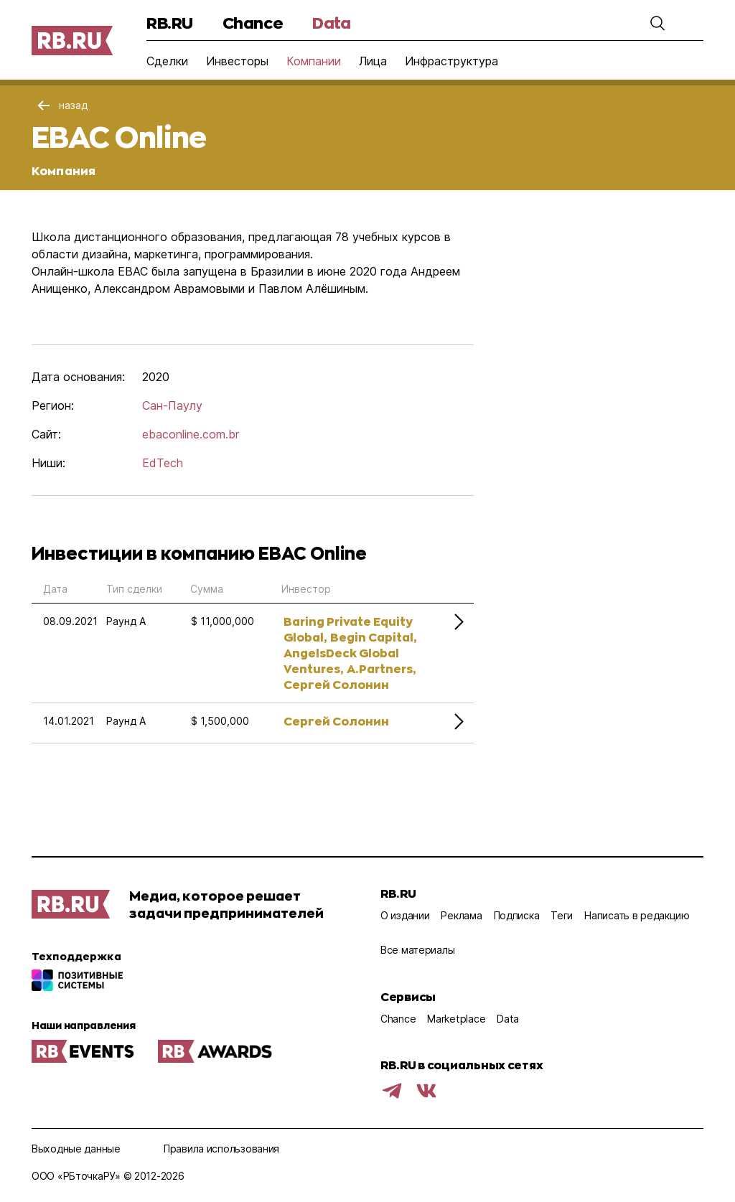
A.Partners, (381, 668)
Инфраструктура (451, 61)
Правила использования (221, 1148)
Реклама (461, 915)
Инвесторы (237, 61)
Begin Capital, (373, 636)
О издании (404, 915)
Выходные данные (76, 1148)
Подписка (517, 915)
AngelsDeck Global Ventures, (341, 660)
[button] (657, 23)
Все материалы (417, 950)
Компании (313, 61)
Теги (562, 915)
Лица (373, 61)
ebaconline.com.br (190, 434)
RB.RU (169, 22)
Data (331, 22)
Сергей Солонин (336, 684)
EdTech (162, 463)
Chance (253, 22)
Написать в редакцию (637, 915)
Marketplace (456, 1019)
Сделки (167, 61)
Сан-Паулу (172, 405)
